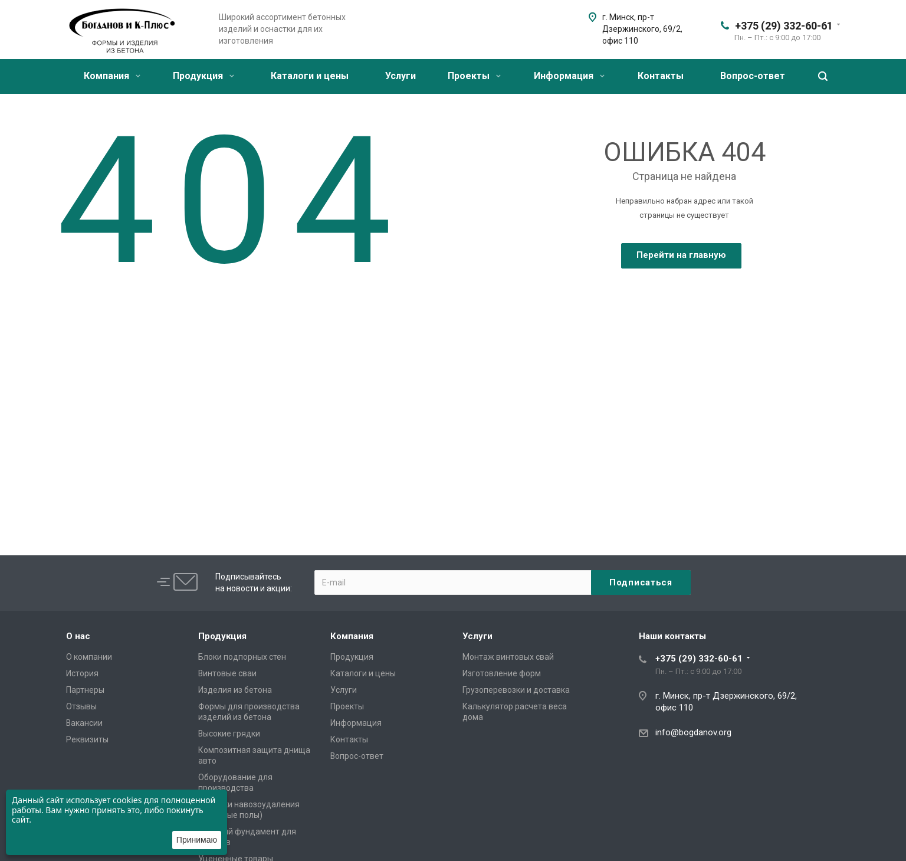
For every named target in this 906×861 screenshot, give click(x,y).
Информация (569, 75)
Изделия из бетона (235, 690)
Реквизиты (87, 739)
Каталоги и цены (310, 75)
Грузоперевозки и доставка (516, 690)
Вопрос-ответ (752, 75)
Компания (112, 75)
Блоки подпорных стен (242, 657)
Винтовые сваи (227, 673)
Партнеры (85, 690)
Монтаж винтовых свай (508, 657)
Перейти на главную (681, 255)
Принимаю (196, 839)
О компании (89, 657)
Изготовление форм (501, 673)
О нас (78, 636)
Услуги (400, 75)
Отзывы (81, 706)
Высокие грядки (229, 733)
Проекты (474, 75)
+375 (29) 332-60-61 (784, 25)
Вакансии (84, 723)
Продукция (203, 75)
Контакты (661, 75)
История (82, 673)
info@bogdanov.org (693, 732)
